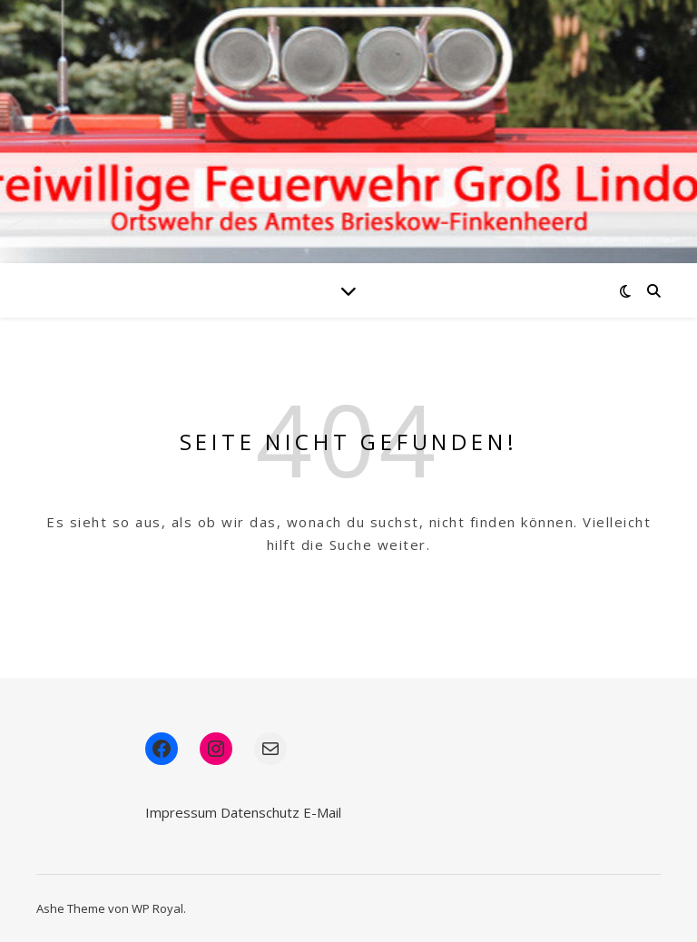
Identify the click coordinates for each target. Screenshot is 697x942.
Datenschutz (260, 812)
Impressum (181, 812)
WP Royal (157, 908)
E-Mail (322, 812)
